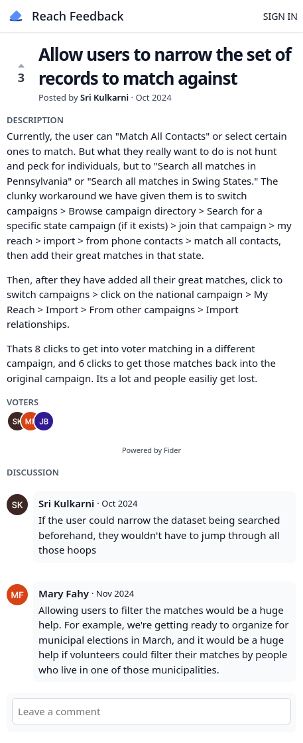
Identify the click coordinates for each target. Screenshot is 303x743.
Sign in (280, 16)
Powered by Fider (151, 450)
